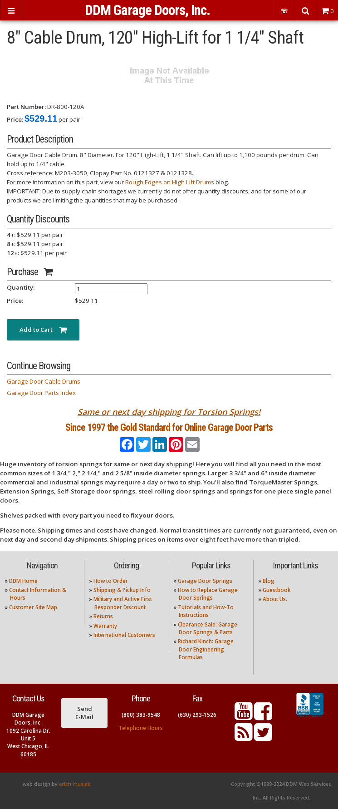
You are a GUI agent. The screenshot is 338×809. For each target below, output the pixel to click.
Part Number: (26, 107)
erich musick (74, 784)
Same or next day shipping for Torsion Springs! (169, 411)
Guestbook (276, 590)
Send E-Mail (84, 713)
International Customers (124, 634)
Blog (268, 580)
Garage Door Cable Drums (43, 381)
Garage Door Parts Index (41, 393)
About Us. (275, 599)
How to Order (110, 580)
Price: (15, 119)
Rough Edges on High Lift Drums (169, 182)
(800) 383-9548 (141, 714)
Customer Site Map (33, 607)
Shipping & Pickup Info (122, 590)
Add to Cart (43, 330)
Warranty (105, 625)
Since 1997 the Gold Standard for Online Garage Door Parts (169, 427)
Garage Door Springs (205, 580)
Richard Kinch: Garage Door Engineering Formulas (206, 649)
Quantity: (20, 287)
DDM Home (23, 580)
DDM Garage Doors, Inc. (147, 10)
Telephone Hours (140, 728)
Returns (103, 616)
